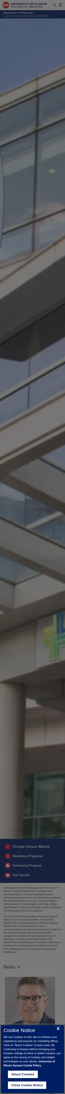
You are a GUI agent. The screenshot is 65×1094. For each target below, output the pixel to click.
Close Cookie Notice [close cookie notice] (27, 1085)
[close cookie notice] (58, 1028)
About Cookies (22, 1074)
